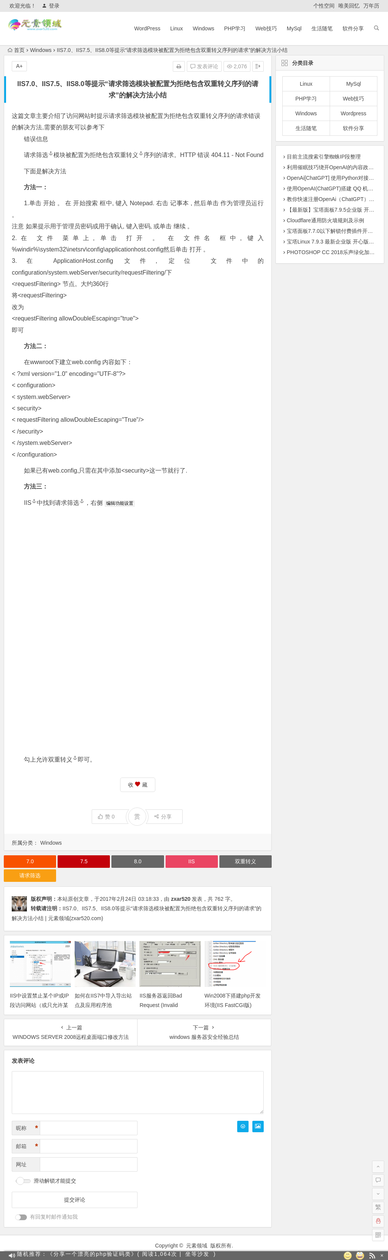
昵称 (27, 1128)
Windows (203, 28)
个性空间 (324, 6)
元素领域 (196, 1246)
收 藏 (138, 784)
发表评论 (204, 66)
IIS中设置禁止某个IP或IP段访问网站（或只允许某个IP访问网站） (39, 1005)
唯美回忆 (349, 6)
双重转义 (206, 116)
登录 (50, 6)
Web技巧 (266, 28)
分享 (163, 817)
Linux (176, 28)
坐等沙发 (197, 1255)
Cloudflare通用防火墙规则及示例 (325, 220)
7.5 (84, 861)
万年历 (371, 6)
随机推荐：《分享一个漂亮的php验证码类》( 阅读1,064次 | (99, 1255)
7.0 (30, 861)
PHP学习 (235, 28)
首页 (16, 50)
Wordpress (353, 113)
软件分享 (353, 28)
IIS (30, 503)
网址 (21, 1164)
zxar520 (180, 899)
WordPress (147, 28)
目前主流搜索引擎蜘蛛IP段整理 (324, 157)
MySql (294, 28)
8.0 (137, 861)
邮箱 (27, 1146)
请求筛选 (121, 116)
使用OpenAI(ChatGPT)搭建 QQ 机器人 (333, 188)
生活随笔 (322, 28)
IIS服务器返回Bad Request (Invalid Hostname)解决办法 (162, 1005)
